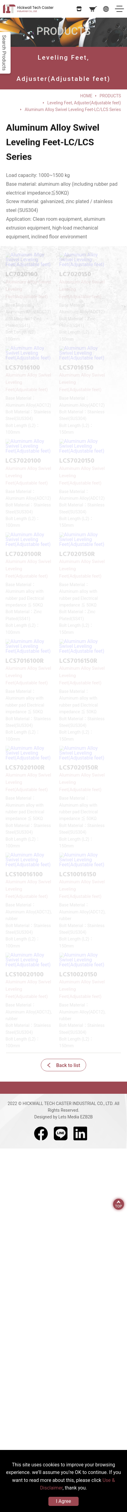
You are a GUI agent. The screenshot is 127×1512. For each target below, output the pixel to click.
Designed (43, 1116)
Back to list (68, 1065)
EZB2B (86, 1116)
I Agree (63, 1501)
